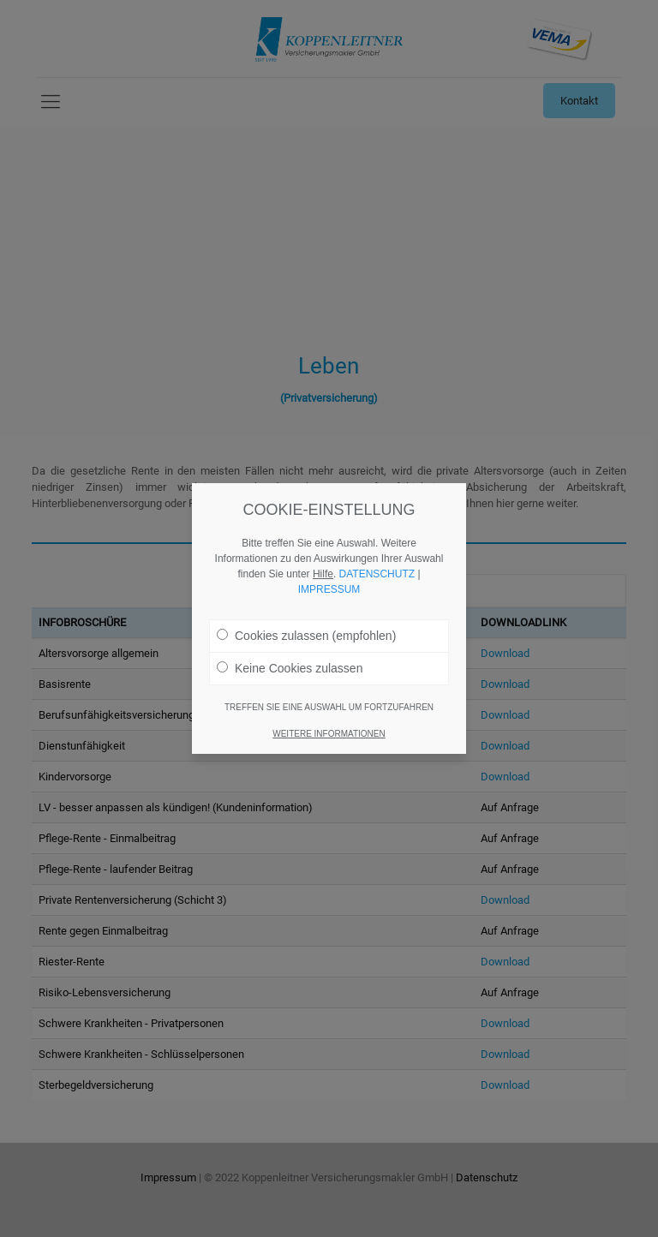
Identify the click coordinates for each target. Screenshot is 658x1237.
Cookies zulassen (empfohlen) (306, 608)
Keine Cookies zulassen (289, 641)
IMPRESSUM (329, 562)
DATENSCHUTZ (377, 547)
